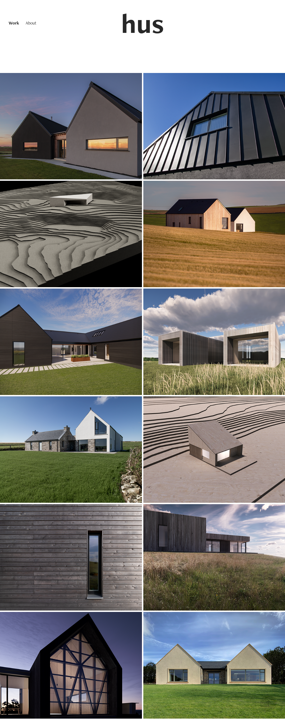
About (31, 23)
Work (14, 23)
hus (142, 23)
